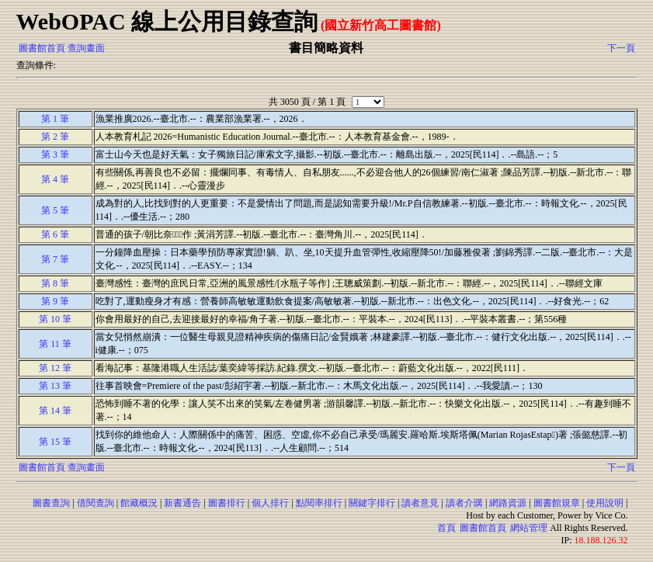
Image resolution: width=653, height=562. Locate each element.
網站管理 (528, 527)
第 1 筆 (55, 118)
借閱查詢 (95, 503)
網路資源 (507, 503)
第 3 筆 (55, 154)
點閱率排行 (319, 503)
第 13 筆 (55, 385)
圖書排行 (226, 503)
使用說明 (604, 503)
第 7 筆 (55, 259)
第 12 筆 (55, 368)
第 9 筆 (55, 301)
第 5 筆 (55, 210)
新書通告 (182, 503)
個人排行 (270, 503)
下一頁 (621, 48)
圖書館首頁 (42, 48)
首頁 (446, 527)
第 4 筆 (55, 179)
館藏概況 (139, 503)
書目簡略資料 (326, 47)
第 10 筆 (55, 319)
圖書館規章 (556, 503)
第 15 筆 (55, 441)
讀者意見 (420, 503)
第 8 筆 (55, 283)
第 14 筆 (55, 410)
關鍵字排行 (372, 503)
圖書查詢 (51, 503)
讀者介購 (464, 503)
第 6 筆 (55, 234)
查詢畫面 (86, 48)
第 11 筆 (55, 343)
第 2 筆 (55, 136)
